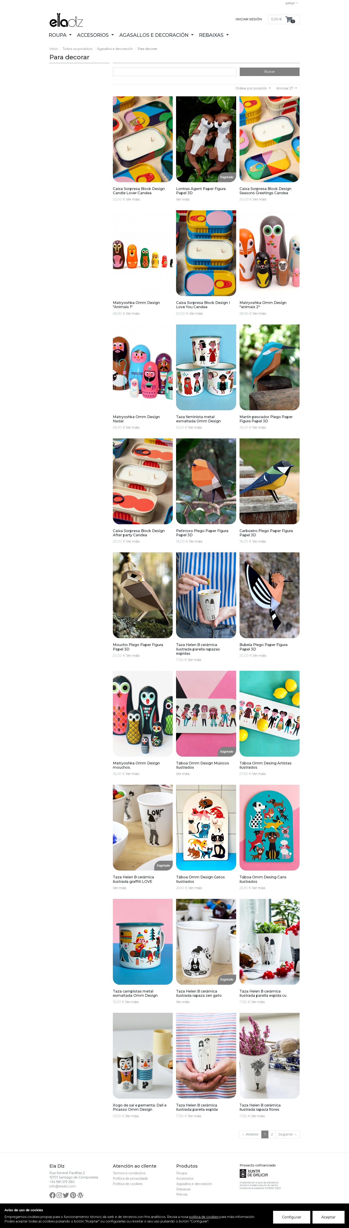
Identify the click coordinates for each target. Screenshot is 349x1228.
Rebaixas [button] (212, 35)
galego (291, 3)
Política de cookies (127, 1184)
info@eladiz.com (62, 1186)
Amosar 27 (285, 88)
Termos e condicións (129, 1173)
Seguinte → (287, 1134)
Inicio (53, 49)
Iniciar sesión (248, 19)
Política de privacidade (130, 1178)
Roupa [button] (58, 35)
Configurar (291, 1217)
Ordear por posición (252, 88)
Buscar (269, 72)
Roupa (181, 1173)
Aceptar (328, 1217)
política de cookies (204, 1217)
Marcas (181, 1194)
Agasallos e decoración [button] (154, 35)
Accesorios (184, 1178)
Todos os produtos (77, 49)
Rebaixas (183, 1189)
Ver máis (133, 199)
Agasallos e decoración (115, 49)
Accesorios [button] (93, 35)
